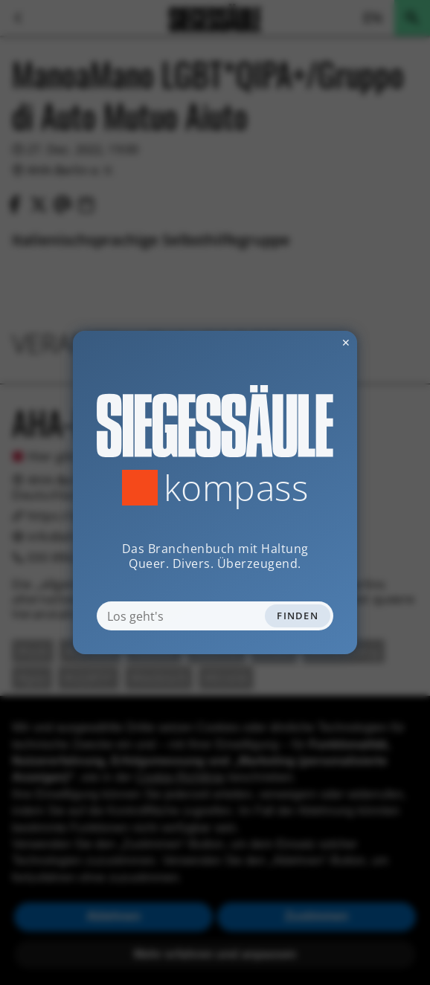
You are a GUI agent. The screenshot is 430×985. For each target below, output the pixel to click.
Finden (297, 615)
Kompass (236, 487)
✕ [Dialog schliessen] (309, 342)
